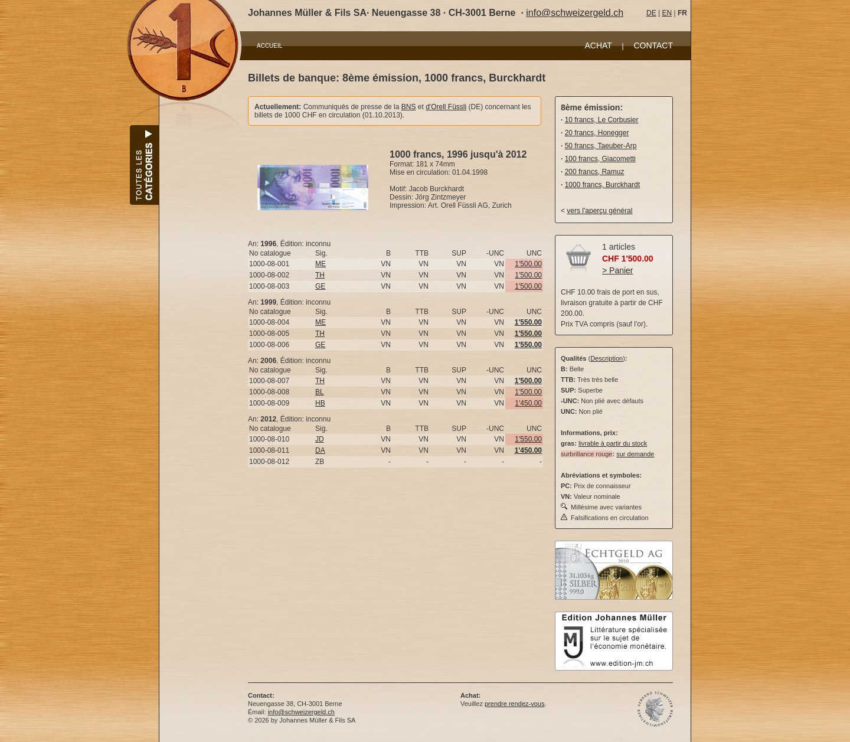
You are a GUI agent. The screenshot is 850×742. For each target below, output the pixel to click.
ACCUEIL (269, 46)
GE (320, 286)
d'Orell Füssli (446, 107)
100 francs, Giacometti (600, 159)
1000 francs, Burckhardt (602, 185)
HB (320, 403)
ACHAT (598, 45)
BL (319, 392)
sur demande (635, 453)
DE (651, 13)
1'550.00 (528, 439)
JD (319, 439)
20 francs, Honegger (597, 133)
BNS (408, 107)
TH (320, 275)
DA (320, 450)
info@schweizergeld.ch (574, 13)
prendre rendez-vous (515, 703)
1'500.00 (528, 264)
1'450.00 (528, 403)
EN (667, 13)
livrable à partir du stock (612, 443)
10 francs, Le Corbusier (602, 120)
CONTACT (653, 45)
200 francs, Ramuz (595, 172)
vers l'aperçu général (599, 211)
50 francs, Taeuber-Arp (601, 146)
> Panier (617, 270)
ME (320, 264)
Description (606, 358)
